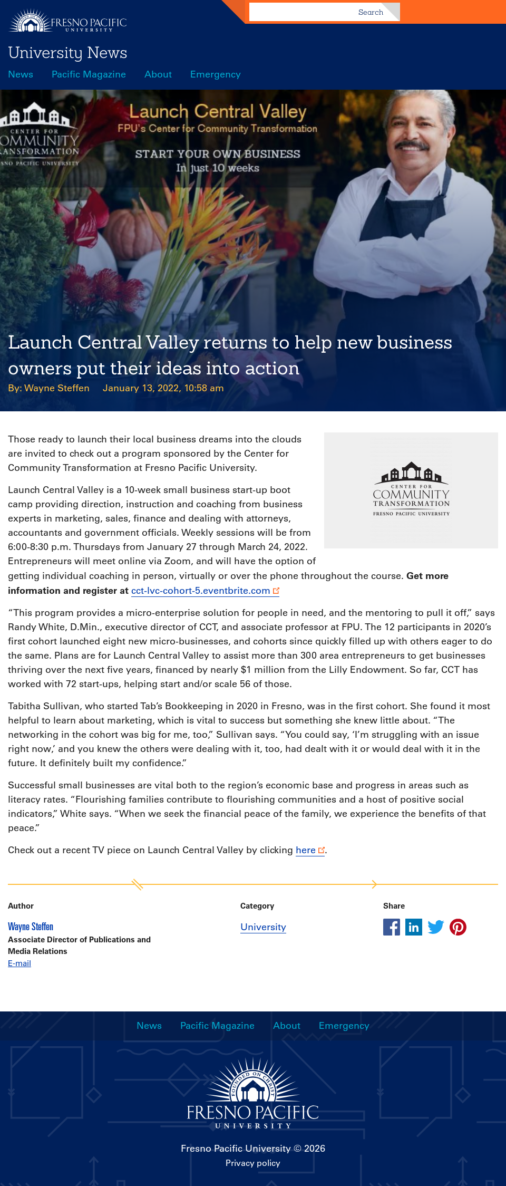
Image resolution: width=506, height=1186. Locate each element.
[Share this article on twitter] (435, 927)
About (158, 74)
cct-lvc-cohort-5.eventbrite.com (200, 590)
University (263, 927)
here (306, 850)
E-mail (19, 963)
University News (68, 52)
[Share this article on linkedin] (413, 927)
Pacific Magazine (89, 74)
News (20, 74)
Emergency (215, 74)
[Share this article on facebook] (391, 927)
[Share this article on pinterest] (458, 927)
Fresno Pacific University (236, 1148)
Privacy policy (253, 1163)
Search (370, 12)
